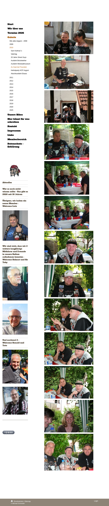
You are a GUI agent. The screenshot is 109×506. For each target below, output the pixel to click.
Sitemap (28, 501)
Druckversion (17, 501)
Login (96, 501)
